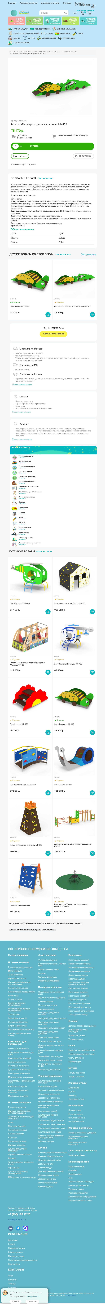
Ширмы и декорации (17, 1026)
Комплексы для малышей (19, 1058)
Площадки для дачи (27, 476)
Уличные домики (75, 1039)
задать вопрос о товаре (53, 334)
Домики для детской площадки (78, 1031)
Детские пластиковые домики (82, 1026)
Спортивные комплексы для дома (21, 1054)
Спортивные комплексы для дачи (51, 993)
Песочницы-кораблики (78, 996)
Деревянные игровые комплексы (78, 1138)
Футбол (71, 1092)
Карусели (12, 1138)
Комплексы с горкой (17, 1087)
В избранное (83, 156)
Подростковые (75, 1114)
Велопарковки (75, 1174)
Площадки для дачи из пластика (48, 1023)
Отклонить (32, 1302)
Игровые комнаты (26, 456)
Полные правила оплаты (21, 412)
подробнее (71, 1295)
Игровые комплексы (27, 481)
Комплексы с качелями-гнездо (52, 1128)
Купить (34, 146)
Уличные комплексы (66, 29)
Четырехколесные (76, 1118)
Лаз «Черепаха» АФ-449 (20, 306)
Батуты (31, 38)
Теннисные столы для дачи (50, 1056)
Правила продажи (16, 1248)
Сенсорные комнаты (17, 1018)
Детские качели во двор (49, 1160)
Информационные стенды (80, 1201)
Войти (90, 13)
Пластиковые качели (47, 1183)
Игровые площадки (27, 466)
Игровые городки (46, 1141)
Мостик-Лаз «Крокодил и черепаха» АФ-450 (72, 306)
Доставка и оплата (50, 3)
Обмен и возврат (16, 1252)
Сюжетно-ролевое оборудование (17, 1004)
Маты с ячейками (18, 955)
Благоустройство (21, 43)
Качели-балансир (16, 1134)
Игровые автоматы (17, 979)
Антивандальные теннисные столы (21, 1163)
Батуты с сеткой (76, 1077)
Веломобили (69, 38)
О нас (10, 1276)
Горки (80, 33)
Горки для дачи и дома (48, 1037)
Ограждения (13, 1168)
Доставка (12, 1240)
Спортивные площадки (48, 981)
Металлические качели (48, 1175)
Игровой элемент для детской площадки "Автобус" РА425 (27, 664)
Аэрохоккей (73, 1088)
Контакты (79, 3)
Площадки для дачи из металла (48, 1014)
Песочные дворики (17, 1126)
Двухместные (74, 1110)
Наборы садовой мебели (49, 1070)
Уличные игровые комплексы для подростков (51, 1137)
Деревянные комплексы (19, 1070)
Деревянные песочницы (79, 971)
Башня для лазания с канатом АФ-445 (26, 845)
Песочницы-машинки (78, 992)
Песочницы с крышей (78, 988)
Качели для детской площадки (52, 1153)
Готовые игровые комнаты (20, 967)
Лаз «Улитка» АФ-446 (63, 785)
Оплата (11, 1244)
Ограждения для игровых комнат (19, 1034)
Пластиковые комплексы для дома (21, 1082)
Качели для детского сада (50, 1156)
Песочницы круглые (77, 1000)
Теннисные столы (76, 1099)
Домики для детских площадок (17, 1150)
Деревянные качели (47, 1179)
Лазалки (12, 1158)
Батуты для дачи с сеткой (50, 1060)
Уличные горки (74, 1062)
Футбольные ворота (47, 960)
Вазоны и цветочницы (78, 1185)
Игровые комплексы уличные (51, 1090)
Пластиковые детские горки (81, 1054)
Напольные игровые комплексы (77, 1143)
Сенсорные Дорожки (17, 1022)
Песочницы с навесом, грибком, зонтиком (78, 984)
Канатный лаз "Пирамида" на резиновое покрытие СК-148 (71, 905)
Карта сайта (14, 1264)
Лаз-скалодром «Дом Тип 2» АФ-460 (69, 603)
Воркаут (42, 973)
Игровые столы (49, 38)
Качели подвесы (45, 1187)
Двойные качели (45, 1164)
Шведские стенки (76, 1155)
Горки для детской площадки (81, 1050)
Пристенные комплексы (19, 1073)
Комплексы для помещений (26, 33)
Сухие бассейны (42, 29)
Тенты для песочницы (78, 1015)
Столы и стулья (15, 999)
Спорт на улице (25, 471)
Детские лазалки (70, 51)
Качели (49, 33)
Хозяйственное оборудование (82, 1197)
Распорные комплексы (18, 1066)
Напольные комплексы (18, 1049)
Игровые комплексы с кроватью (18, 1091)
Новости (12, 1280)
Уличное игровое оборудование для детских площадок (40, 51)
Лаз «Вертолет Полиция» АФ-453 (68, 664)
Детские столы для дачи (49, 1041)
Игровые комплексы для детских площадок (19, 1112)
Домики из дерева (76, 1035)
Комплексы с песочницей (49, 1132)
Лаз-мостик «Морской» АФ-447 (23, 785)
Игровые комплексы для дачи (51, 998)
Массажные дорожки (18, 1096)
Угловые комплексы (17, 1062)
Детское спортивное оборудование (18, 1173)
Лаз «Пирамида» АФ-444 (20, 905)
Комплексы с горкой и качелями (48, 1116)
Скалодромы (14, 1015)
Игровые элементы (17, 1145)
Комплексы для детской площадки (49, 1082)
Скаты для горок (76, 1058)
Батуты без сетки (76, 1073)
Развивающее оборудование (21, 992)
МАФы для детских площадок (22, 1177)
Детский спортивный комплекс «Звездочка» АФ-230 (73, 845)
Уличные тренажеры (47, 977)
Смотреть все (88, 254)
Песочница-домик (76, 979)
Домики (17, 38)
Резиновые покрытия (78, 1193)
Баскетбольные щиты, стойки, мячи (52, 965)
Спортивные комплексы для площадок (21, 1118)
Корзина (84, 12)
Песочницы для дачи (47, 1005)
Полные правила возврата (22, 439)
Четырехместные (76, 1122)
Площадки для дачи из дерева (52, 1019)
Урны (70, 1178)
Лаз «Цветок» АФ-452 (19, 724)
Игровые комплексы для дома (82, 1133)
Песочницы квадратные (79, 1003)
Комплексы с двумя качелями (51, 1124)
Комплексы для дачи (47, 1087)
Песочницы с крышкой (78, 960)
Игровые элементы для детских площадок (25, 930)
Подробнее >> (33, 1297)
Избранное (75, 13)
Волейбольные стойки (48, 970)
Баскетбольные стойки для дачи (50, 1052)
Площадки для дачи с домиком (48, 1033)
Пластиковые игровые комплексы (48, 1106)
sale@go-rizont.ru (17, 1220)
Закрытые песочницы (78, 975)
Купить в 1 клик (20, 156)
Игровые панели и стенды (20, 1155)
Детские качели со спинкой (50, 1171)
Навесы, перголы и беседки (81, 1182)
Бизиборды (13, 996)
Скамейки (72, 1170)
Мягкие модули (20, 29)
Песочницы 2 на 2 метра (79, 1007)
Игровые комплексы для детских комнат (19, 983)
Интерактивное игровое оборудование (19, 1010)
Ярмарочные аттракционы (30, 543)
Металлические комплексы (20, 1077)
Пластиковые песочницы (79, 964)
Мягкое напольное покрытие (21, 1030)
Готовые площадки (17, 1107)
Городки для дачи (46, 1009)
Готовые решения (28, 3)
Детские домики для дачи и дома (51, 1046)
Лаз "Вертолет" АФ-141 (20, 603)
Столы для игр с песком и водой (49, 1065)
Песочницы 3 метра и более (81, 1011)
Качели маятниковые (17, 1130)
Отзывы (67, 3)
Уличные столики (76, 1189)
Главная (12, 3)
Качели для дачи (45, 1001)
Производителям (16, 1256)
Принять (15, 1302)
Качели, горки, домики (18, 988)
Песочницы (65, 33)
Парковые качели (76, 1167)
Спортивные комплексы (29, 487)
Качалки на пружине (17, 1141)
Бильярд (72, 1095)
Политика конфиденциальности (22, 1260)
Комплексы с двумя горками (51, 1121)
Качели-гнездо (45, 1168)
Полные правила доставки (22, 384)
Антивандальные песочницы (81, 968)
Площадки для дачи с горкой (51, 1028)
